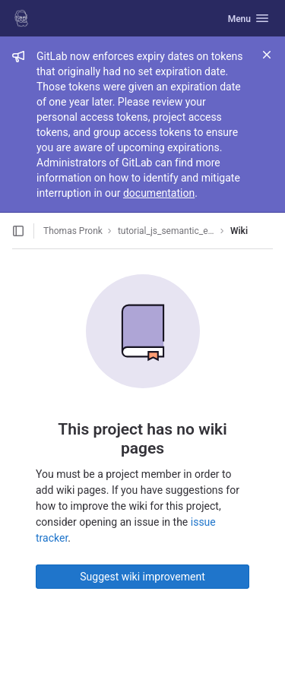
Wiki (239, 231)
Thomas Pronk (73, 231)
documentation (159, 193)
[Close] (267, 55)
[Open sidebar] (18, 231)
